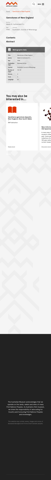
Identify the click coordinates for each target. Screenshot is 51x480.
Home (8, 11)
